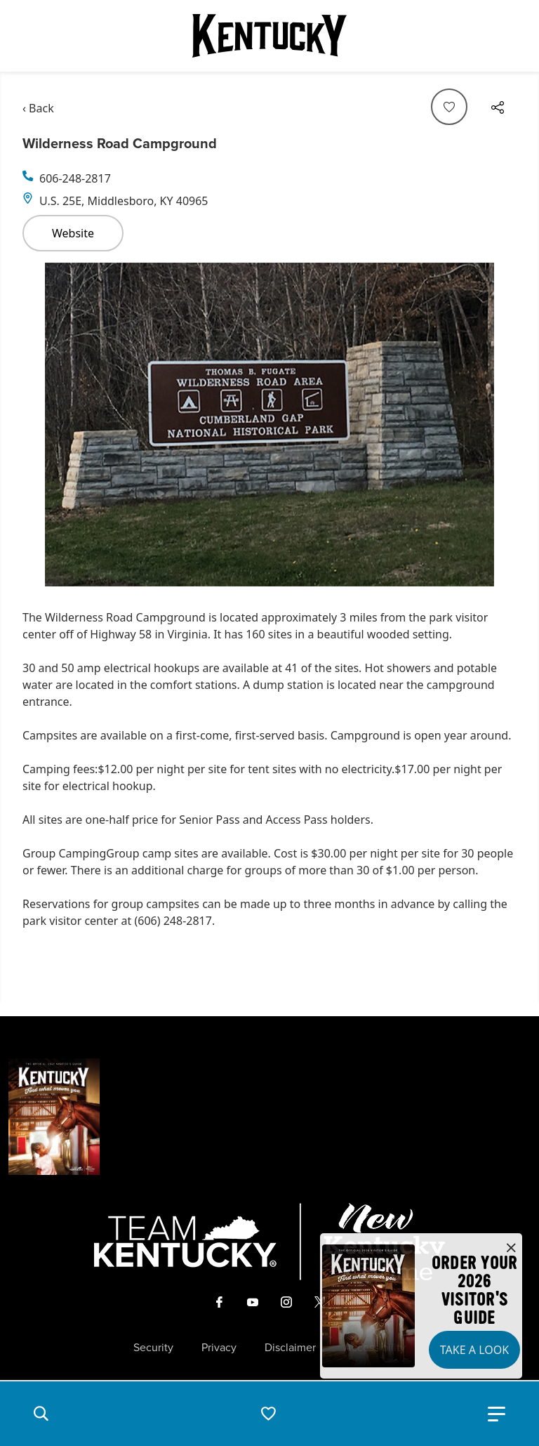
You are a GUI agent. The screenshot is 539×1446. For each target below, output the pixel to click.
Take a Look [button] (474, 1350)
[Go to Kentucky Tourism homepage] (269, 36)
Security (153, 1347)
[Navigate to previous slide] (40, 424)
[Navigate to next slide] (499, 424)
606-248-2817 (75, 178)
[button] (40, 1414)
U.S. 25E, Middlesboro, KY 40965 (123, 201)
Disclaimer (290, 1347)
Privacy (219, 1347)
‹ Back (38, 108)
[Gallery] (269, 424)
